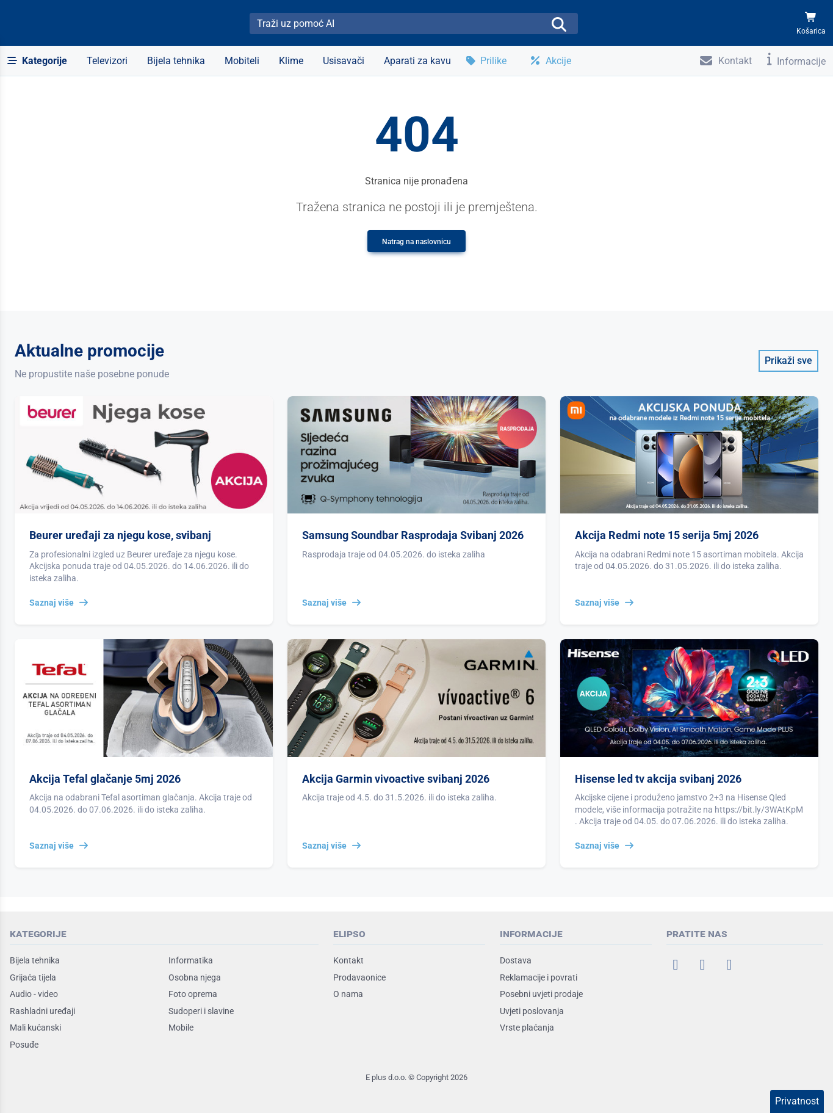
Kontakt (348, 960)
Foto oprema (192, 994)
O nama (348, 994)
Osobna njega (194, 977)
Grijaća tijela (33, 977)
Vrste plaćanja (527, 1027)
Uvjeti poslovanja (532, 1011)
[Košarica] (811, 23)
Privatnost (797, 1101)
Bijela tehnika (35, 960)
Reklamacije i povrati (538, 977)
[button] (37, 61)
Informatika (190, 960)
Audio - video (34, 994)
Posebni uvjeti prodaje (541, 994)
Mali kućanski (35, 1027)
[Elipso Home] (44, 23)
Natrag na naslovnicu (416, 241)
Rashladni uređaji (42, 1011)
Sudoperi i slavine (201, 1011)
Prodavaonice (359, 977)
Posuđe (24, 1045)
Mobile (180, 1027)
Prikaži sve (788, 360)
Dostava (516, 960)
